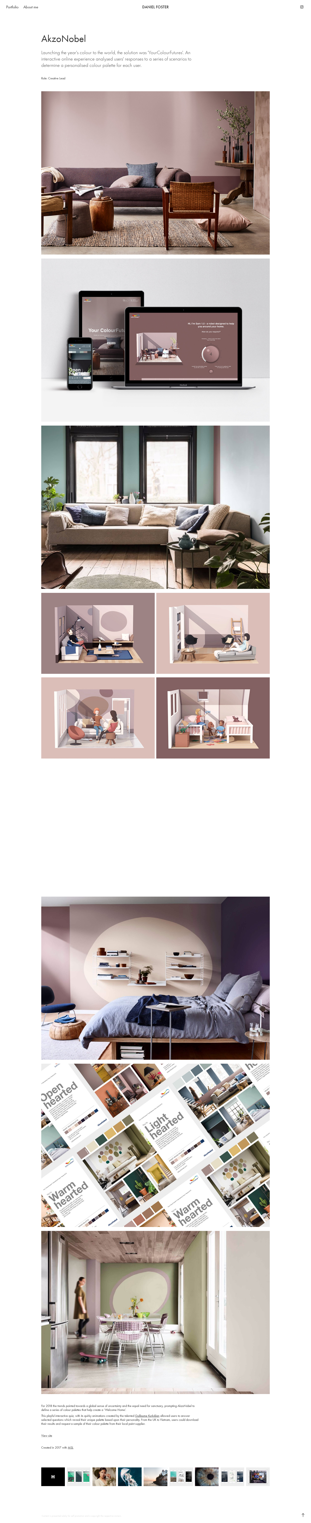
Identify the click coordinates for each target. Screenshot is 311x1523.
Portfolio (12, 7)
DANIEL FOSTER (155, 7)
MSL (70, 1447)
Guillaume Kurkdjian (147, 1416)
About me (30, 7)
